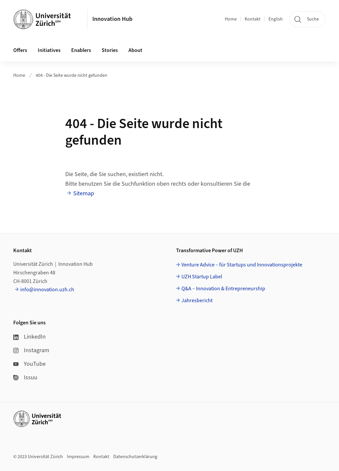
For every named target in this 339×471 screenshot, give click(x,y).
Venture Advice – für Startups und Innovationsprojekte (241, 264)
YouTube (29, 364)
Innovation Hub (112, 19)
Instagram (31, 350)
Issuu (25, 377)
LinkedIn (29, 337)
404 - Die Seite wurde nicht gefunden (71, 75)
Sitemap (83, 193)
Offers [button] (20, 50)
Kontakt (253, 19)
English (275, 19)
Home (231, 19)
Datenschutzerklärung (135, 456)
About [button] (135, 50)
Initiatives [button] (49, 50)
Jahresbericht (197, 300)
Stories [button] (110, 50)
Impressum (78, 456)
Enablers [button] (81, 50)
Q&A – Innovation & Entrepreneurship (223, 288)
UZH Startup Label (201, 276)
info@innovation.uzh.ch (47, 289)
